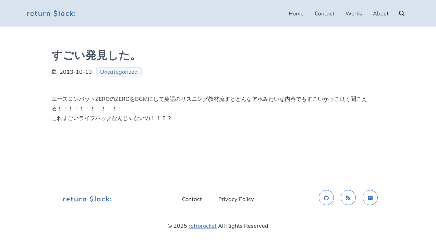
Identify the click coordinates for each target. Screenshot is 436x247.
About (381, 13)
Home (296, 13)
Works (354, 13)
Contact (325, 13)
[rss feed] (348, 197)
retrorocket (203, 225)
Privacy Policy (236, 199)
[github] (326, 197)
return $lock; (51, 13)
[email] (370, 197)
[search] (402, 13)
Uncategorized (119, 71)
